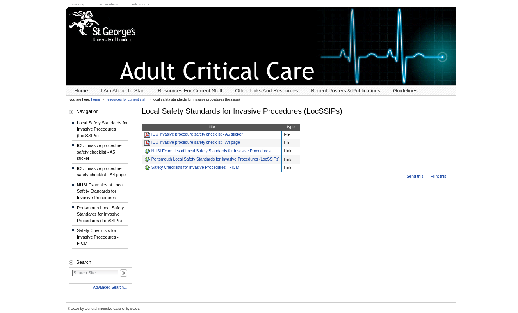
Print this (438, 176)
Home (81, 91)
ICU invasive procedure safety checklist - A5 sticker (197, 134)
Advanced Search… (110, 287)
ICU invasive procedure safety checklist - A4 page (195, 142)
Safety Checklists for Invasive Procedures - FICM (195, 167)
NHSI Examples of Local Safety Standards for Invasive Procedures (211, 151)
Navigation (87, 111)
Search (83, 262)
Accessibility (108, 4)
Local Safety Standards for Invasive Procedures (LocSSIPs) (102, 129)
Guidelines (405, 91)
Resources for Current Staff (190, 91)
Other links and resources (266, 91)
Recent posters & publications (345, 91)
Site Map (78, 4)
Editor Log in (141, 4)
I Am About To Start (123, 91)
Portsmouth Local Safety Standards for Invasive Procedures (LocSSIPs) (215, 159)
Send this (415, 176)
